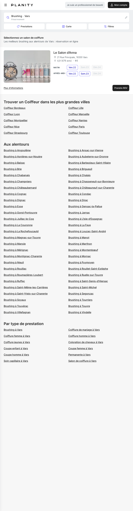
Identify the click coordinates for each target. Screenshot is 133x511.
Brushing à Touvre (79, 306)
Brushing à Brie (13, 169)
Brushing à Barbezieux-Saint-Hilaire (89, 162)
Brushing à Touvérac (16, 306)
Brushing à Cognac (15, 193)
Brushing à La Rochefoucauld (21, 231)
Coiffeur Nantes (77, 120)
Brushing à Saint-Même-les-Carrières (26, 287)
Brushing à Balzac (14, 162)
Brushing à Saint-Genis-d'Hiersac (88, 281)
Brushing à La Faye (79, 225)
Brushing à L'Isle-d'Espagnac (85, 218)
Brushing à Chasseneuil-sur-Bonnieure (91, 181)
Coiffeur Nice (11, 126)
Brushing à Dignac (14, 200)
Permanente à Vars (79, 354)
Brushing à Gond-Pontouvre (20, 212)
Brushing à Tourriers (80, 299)
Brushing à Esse (13, 206)
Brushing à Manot (78, 237)
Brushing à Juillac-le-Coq (19, 218)
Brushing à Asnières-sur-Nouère (23, 156)
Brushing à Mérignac (16, 250)
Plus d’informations (13, 88)
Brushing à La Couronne (18, 225)
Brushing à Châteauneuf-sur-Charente (91, 187)
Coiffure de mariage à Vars (84, 329)
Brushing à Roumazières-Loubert (23, 274)
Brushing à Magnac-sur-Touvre (22, 237)
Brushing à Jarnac (79, 212)
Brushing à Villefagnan (17, 312)
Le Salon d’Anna (65, 53)
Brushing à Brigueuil (80, 169)
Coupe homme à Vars (16, 354)
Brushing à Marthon (80, 243)
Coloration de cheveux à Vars (85, 342)
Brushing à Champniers (18, 181)
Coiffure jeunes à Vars (17, 342)
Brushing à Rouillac (15, 268)
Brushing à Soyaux (15, 299)
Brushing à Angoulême (17, 150)
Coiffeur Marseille (78, 114)
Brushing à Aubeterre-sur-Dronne (88, 156)
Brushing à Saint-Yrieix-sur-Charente (26, 293)
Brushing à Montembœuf (83, 250)
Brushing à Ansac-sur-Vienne (85, 150)
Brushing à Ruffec (14, 281)
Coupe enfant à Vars (16, 348)
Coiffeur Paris (76, 126)
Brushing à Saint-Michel (82, 287)
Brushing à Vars (13, 329)
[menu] (5, 5)
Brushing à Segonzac (81, 293)
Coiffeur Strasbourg (16, 132)
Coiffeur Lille (75, 107)
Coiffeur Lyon (12, 114)
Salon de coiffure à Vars (82, 360)
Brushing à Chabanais (17, 175)
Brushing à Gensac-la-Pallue (85, 206)
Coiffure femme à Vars (17, 335)
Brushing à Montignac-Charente (23, 256)
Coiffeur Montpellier (16, 120)
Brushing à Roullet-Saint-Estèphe (88, 268)
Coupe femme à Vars (80, 348)
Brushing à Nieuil (14, 262)
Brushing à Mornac (79, 256)
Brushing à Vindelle (79, 312)
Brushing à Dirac (78, 200)
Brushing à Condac (79, 193)
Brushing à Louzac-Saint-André (87, 231)
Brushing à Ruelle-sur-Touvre (85, 274)
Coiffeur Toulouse (79, 132)
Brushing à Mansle (15, 243)
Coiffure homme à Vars (82, 335)
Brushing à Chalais (79, 175)
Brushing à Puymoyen (81, 262)
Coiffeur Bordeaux (14, 107)
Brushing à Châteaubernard (20, 187)
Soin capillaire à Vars (16, 360)
